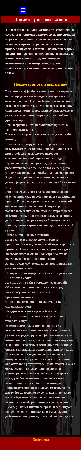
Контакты (41, 440)
